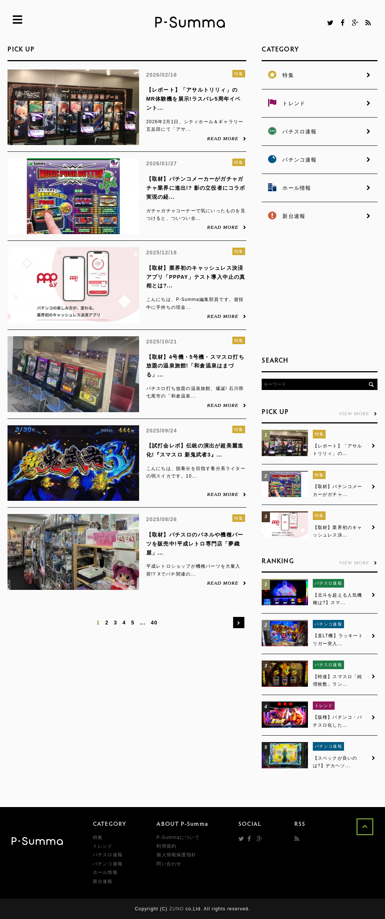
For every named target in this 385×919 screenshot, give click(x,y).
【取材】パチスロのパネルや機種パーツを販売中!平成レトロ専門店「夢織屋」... (194, 544)
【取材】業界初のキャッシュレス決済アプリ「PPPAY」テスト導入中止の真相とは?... (196, 277)
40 (154, 623)
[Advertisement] (318, 289)
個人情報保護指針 (176, 854)
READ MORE (227, 138)
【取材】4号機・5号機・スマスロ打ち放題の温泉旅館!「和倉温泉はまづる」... (195, 366)
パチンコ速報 (328, 624)
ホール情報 (105, 872)
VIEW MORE (358, 413)
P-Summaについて (178, 837)
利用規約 (166, 846)
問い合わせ (168, 863)
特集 (238, 73)
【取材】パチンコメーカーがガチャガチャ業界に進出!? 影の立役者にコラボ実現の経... (196, 188)
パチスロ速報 (328, 583)
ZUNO (176, 908)
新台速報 (103, 881)
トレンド (324, 705)
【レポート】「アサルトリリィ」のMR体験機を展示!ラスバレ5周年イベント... (193, 99)
